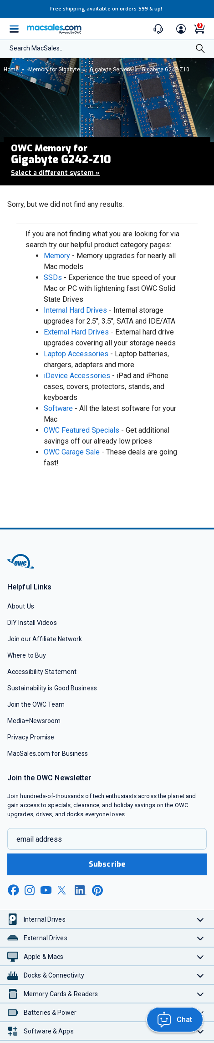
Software (58, 408)
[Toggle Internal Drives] (200, 919)
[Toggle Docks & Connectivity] (200, 975)
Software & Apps (49, 1031)
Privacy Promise (30, 737)
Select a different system (55, 173)
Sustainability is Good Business (52, 688)
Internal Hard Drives (75, 310)
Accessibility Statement (41, 671)
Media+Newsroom (34, 720)
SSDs (53, 277)
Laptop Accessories (76, 353)
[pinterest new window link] (97, 890)
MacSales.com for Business (47, 753)
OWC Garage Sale (72, 452)
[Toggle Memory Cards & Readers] (200, 994)
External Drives (45, 938)
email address (39, 839)
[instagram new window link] (30, 890)
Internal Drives (45, 919)
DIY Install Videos (32, 622)
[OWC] (21, 567)
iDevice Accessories (77, 375)
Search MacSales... (37, 48)
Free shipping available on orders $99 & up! (106, 8)
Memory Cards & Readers (61, 994)
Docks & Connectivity (54, 975)
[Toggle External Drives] (200, 938)
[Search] (200, 49)
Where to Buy (26, 655)
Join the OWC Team (36, 704)
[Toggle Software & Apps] (200, 1031)
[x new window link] (63, 890)
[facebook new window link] (13, 890)
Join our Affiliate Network (44, 639)
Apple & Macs (43, 956)
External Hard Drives (76, 332)
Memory (57, 255)
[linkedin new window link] (81, 890)
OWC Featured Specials (81, 430)
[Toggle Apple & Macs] (200, 956)
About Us (20, 606)
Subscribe (107, 864)
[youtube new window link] (46, 890)
